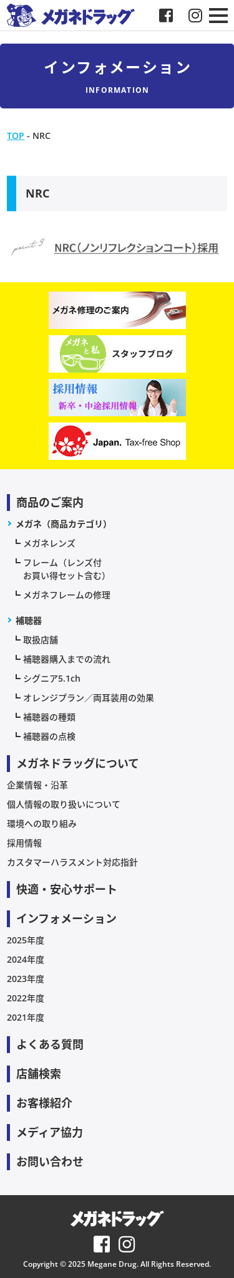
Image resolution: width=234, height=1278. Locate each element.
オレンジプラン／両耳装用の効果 (88, 697)
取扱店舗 (40, 640)
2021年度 (25, 1017)
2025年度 (25, 940)
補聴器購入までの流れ (66, 659)
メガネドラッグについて (77, 763)
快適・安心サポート (66, 889)
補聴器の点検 (49, 736)
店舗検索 (38, 1073)
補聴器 (29, 620)
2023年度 (25, 979)
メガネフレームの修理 (66, 595)
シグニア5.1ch (51, 678)
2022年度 (25, 998)
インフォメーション (66, 918)
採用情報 (24, 843)
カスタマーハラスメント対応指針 (72, 862)
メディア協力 (49, 1132)
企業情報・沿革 (37, 785)
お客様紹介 (44, 1102)
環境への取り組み (42, 823)
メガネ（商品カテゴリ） (64, 524)
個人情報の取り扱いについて (63, 804)
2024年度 (25, 959)
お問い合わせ (50, 1161)
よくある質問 (50, 1044)
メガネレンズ (49, 543)
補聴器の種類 (49, 717)
